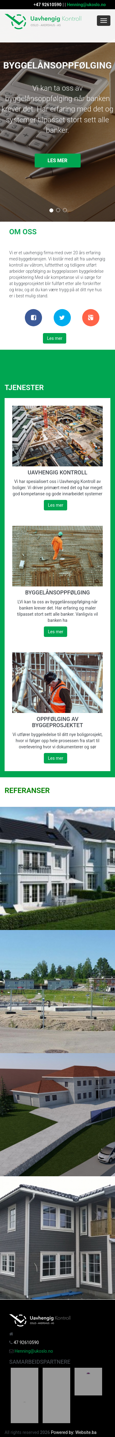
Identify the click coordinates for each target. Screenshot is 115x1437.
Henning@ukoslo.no (86, 4)
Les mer (57, 160)
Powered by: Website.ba (74, 1432)
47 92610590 (49, 4)
